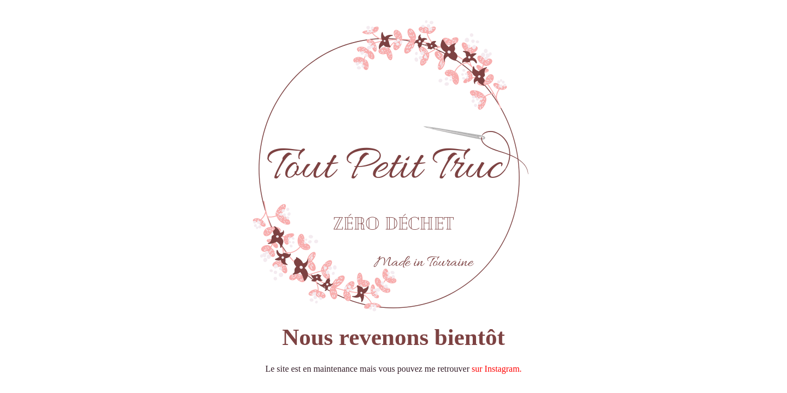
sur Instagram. (497, 368)
